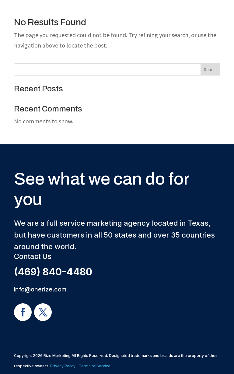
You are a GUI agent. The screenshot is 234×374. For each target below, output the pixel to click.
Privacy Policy (62, 366)
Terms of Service (94, 366)
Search (210, 69)
